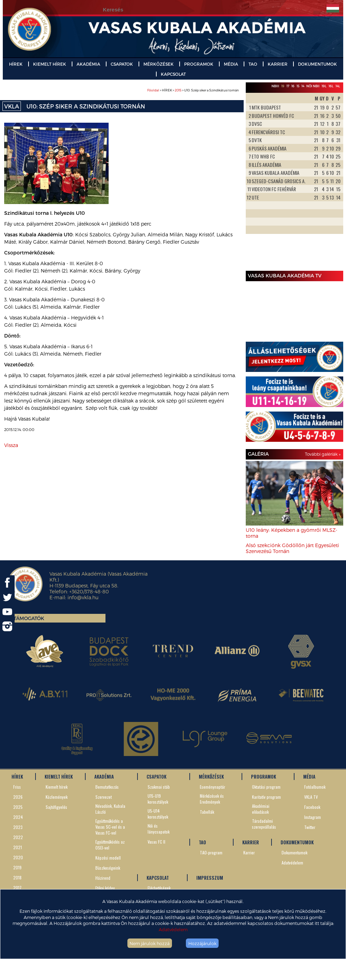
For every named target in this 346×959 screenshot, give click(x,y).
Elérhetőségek (159, 888)
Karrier (249, 852)
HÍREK (16, 64)
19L (324, 86)
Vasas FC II (156, 842)
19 (282, 86)
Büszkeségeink (107, 868)
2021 (17, 847)
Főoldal (153, 90)
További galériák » (322, 454)
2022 (18, 837)
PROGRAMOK (198, 64)
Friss (17, 787)
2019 (17, 867)
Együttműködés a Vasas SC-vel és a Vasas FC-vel (110, 827)
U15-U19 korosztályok (158, 799)
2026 (18, 797)
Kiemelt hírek (57, 787)
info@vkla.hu (83, 597)
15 (298, 86)
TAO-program (211, 852)
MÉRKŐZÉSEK (158, 64)
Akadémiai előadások (260, 809)
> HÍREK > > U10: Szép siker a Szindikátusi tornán (193, 90)
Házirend (102, 878)
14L (338, 86)
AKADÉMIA (88, 64)
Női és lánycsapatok (159, 829)
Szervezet (103, 797)
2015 (178, 90)
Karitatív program (266, 797)
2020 (18, 857)
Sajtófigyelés (56, 807)
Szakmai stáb (159, 787)
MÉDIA (231, 64)
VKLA (11, 106)
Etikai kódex (105, 888)
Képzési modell (108, 858)
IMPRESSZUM (209, 877)
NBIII (275, 86)
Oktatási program (266, 787)
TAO (253, 64)
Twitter (309, 827)
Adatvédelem (173, 929)
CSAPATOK (122, 64)
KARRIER (278, 64)
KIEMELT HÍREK (49, 64)
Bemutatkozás (107, 787)
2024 (18, 817)
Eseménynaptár (212, 787)
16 (292, 86)
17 (287, 86)
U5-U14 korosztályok (158, 814)
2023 (18, 827)
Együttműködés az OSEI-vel (110, 845)
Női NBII (313, 86)
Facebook (312, 807)
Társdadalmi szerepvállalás (264, 824)
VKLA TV (311, 797)
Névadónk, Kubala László (110, 809)
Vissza (11, 445)
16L (331, 86)
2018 (17, 877)
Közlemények (57, 797)
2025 (18, 807)
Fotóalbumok (314, 787)
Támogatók (29, 618)
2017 (17, 888)
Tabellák (207, 812)
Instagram (312, 817)
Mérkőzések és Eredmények (212, 799)
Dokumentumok (294, 852)
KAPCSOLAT (173, 74)
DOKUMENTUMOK (317, 64)
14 (302, 86)
